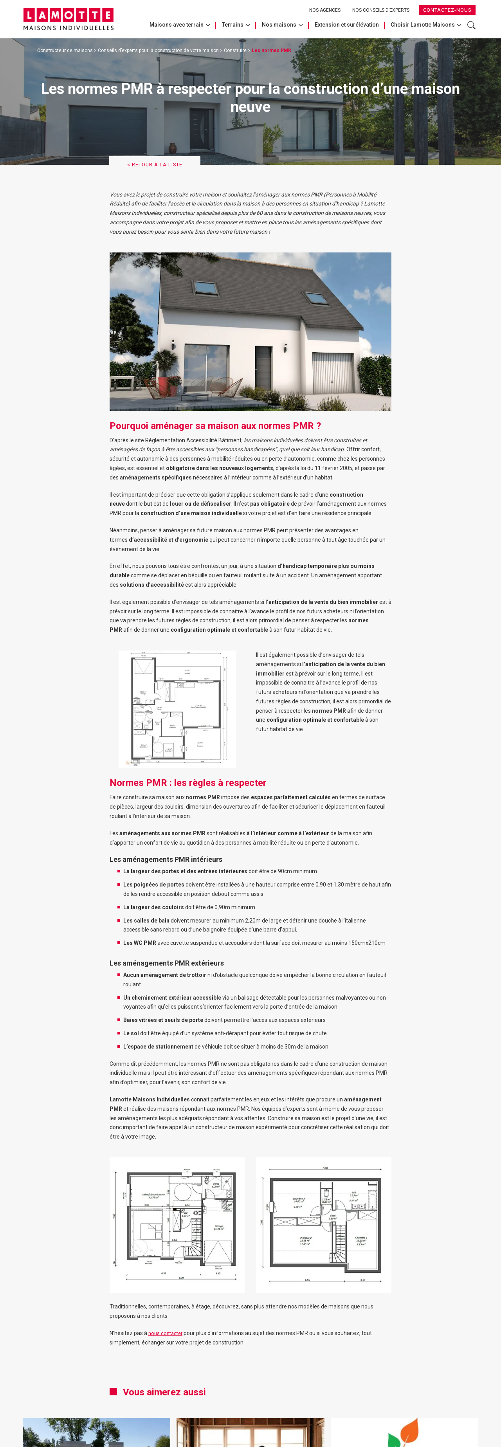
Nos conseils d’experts (380, 10)
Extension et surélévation (347, 25)
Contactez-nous (447, 10)
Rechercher (471, 25)
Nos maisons (279, 25)
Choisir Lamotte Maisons (423, 25)
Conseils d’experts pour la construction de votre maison (158, 50)
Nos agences (325, 10)
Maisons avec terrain (177, 25)
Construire (235, 50)
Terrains (232, 25)
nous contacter (167, 1335)
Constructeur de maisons (65, 50)
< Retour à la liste (159, 165)
